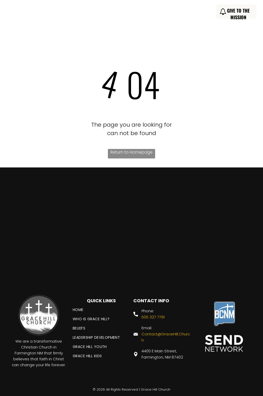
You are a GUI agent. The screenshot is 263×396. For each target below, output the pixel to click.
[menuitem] (68, 12)
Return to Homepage (131, 152)
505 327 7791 (153, 317)
